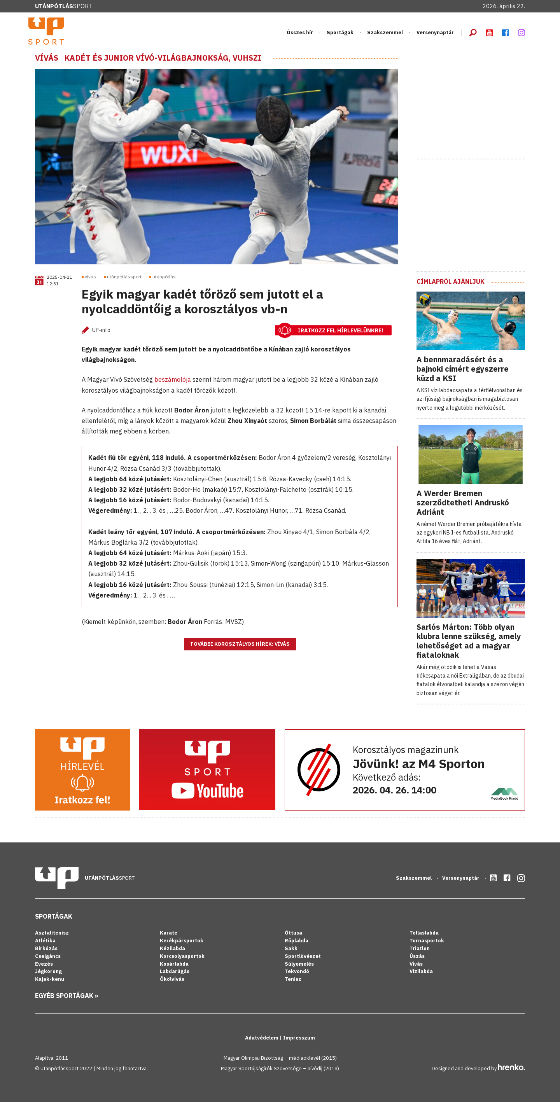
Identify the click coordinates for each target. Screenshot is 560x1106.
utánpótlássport (124, 281)
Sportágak (340, 34)
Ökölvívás (172, 983)
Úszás (417, 960)
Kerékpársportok (181, 945)
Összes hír (300, 34)
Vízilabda (421, 976)
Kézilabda (172, 952)
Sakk (291, 952)
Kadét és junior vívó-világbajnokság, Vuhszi (162, 62)
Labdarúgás (174, 976)
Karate (168, 937)
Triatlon (420, 952)
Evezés (44, 968)
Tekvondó (297, 976)
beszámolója (172, 384)
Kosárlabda (174, 968)
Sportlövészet (303, 960)
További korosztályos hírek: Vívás (240, 648)
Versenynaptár (435, 34)
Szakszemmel (385, 34)
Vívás (46, 62)
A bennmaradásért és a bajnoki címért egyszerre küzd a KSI (462, 373)
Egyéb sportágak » (66, 1000)
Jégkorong (48, 976)
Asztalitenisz (52, 937)
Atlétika (45, 945)
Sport (64, 6)
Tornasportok (427, 945)
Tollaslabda (424, 937)
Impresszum (299, 1042)
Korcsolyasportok (182, 960)
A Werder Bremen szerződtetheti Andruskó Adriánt (462, 506)
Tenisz (293, 983)
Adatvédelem (262, 1042)
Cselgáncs (48, 960)
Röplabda (296, 945)
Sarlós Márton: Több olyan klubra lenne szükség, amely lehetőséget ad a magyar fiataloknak (468, 645)
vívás (90, 281)
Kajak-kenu (49, 983)
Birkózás (46, 952)
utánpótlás (164, 281)
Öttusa (293, 937)
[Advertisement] (474, 106)
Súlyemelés (299, 968)
